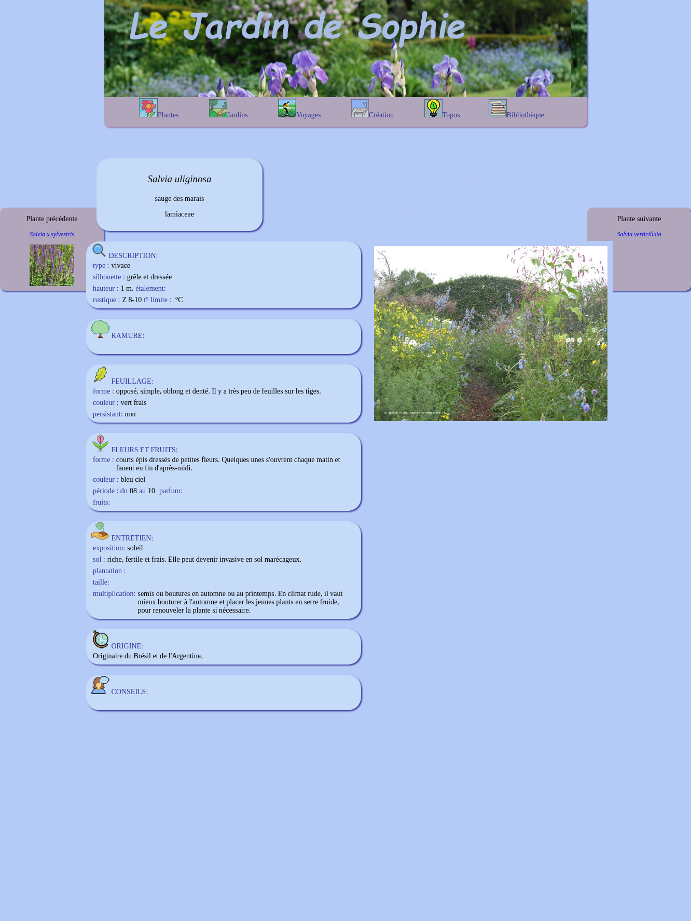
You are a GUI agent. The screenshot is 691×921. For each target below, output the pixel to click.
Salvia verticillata (639, 234)
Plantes (158, 108)
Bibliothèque (516, 109)
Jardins (228, 109)
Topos (442, 109)
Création (372, 109)
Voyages (299, 109)
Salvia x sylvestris (52, 234)
